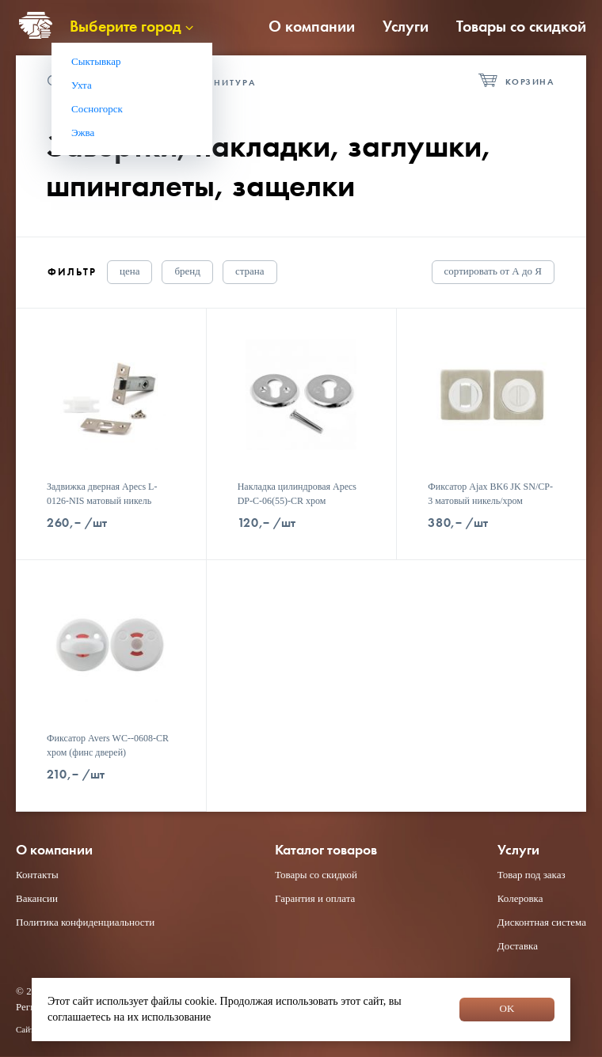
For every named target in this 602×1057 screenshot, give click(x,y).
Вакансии (37, 898)
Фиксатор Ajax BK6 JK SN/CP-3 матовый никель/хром (490, 493)
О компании (312, 26)
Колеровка (520, 898)
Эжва (82, 132)
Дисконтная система (541, 922)
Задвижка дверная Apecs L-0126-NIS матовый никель (102, 493)
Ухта (81, 85)
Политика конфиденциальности (85, 922)
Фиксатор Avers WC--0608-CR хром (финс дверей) (108, 745)
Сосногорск (97, 109)
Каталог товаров (326, 850)
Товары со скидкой (521, 26)
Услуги (406, 26)
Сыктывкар (96, 61)
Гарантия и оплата (315, 898)
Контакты (37, 875)
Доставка (517, 946)
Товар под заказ (531, 875)
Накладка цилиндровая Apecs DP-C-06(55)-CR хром (297, 493)
